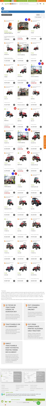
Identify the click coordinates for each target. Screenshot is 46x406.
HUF (13, 0)
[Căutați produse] (29, 4)
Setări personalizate (15, 399)
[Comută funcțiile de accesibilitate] (10, 1)
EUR (15, 0)
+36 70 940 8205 (17, 379)
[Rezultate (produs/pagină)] (43, 15)
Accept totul (35, 399)
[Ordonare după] (40, 17)
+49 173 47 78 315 (40, 380)
